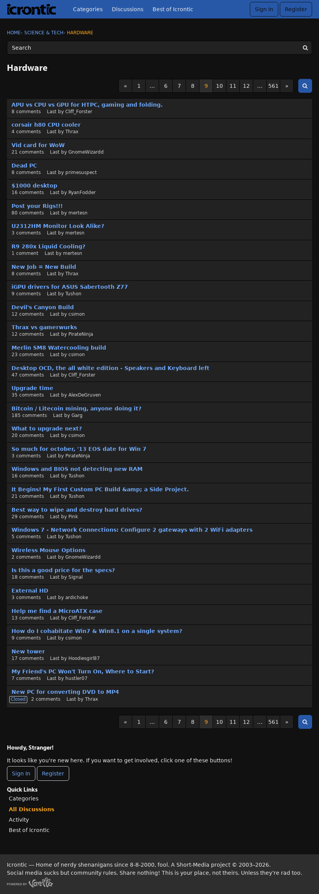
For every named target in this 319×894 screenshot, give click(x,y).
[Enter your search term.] (159, 48)
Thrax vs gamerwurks (44, 327)
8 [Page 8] (192, 86)
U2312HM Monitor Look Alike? (58, 226)
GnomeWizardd (86, 152)
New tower (28, 651)
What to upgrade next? (47, 428)
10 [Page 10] (219, 86)
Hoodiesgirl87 (84, 658)
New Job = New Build (44, 267)
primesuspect (81, 172)
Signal (75, 577)
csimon (76, 314)
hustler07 (76, 678)
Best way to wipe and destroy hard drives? (77, 510)
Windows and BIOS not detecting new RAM (77, 469)
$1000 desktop (34, 185)
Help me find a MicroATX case (57, 611)
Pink (73, 516)
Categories (88, 9)
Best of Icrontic (173, 9)
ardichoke (76, 597)
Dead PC (24, 165)
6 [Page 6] (166, 86)
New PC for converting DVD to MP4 (65, 692)
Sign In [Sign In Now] (21, 773)
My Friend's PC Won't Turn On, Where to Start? (83, 671)
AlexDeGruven (84, 395)
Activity (19, 820)
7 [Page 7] (179, 86)
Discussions (127, 9)
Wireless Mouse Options (48, 550)
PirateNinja (80, 334)
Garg (77, 415)
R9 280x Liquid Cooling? (48, 246)
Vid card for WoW (38, 145)
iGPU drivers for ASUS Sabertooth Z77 (70, 287)
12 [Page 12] (246, 86)
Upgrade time (32, 388)
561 (273, 86)
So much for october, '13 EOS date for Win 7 (79, 449)
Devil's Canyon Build (43, 307)
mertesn (78, 213)
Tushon (73, 293)
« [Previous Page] (125, 86)
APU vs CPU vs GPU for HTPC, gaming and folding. (87, 105)
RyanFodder (82, 192)
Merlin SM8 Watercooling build (59, 348)
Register (296, 9)
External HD (30, 591)
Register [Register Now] (53, 773)
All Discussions (31, 809)
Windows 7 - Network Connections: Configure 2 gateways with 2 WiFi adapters (132, 530)
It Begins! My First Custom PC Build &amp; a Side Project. (100, 489)
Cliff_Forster (78, 111)
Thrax (71, 131)
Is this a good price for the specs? (63, 570)
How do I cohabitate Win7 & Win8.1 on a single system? (97, 631)
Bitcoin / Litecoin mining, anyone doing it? (76, 408)
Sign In (264, 9)
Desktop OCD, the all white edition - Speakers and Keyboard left (110, 368)
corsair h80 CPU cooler (46, 125)
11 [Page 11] (232, 86)
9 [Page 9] (206, 86)
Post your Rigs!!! (37, 206)
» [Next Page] (287, 86)
